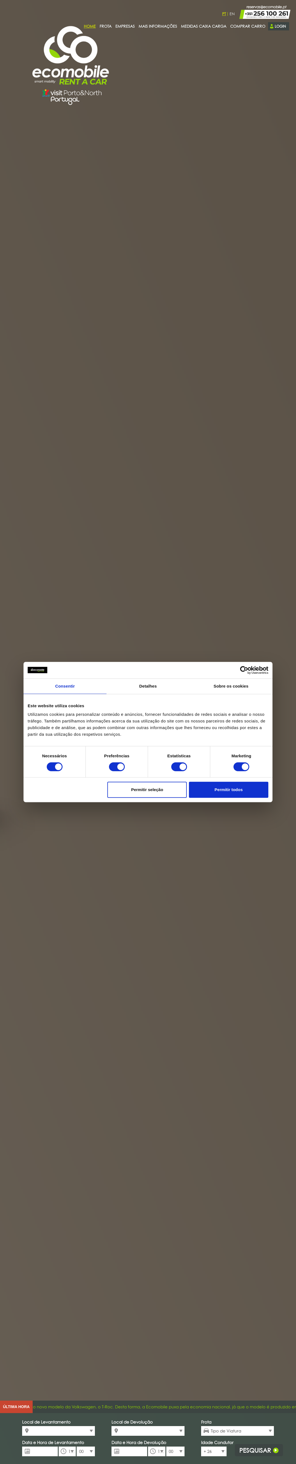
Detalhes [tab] (148, 686)
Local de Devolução (132, 1422)
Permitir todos (229, 789)
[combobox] (58, 1431)
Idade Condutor (214, 1442)
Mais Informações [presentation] (158, 26)
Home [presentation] (90, 26)
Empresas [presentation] (125, 26)
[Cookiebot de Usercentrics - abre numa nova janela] (244, 670)
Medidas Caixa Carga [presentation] (203, 26)
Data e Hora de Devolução (138, 1442)
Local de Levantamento (46, 1422)
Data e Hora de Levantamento (53, 1442)
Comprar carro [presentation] (247, 26)
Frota (206, 1422)
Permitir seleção (147, 789)
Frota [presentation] (105, 26)
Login (277, 26)
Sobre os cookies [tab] (231, 686)
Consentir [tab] (65, 686)
